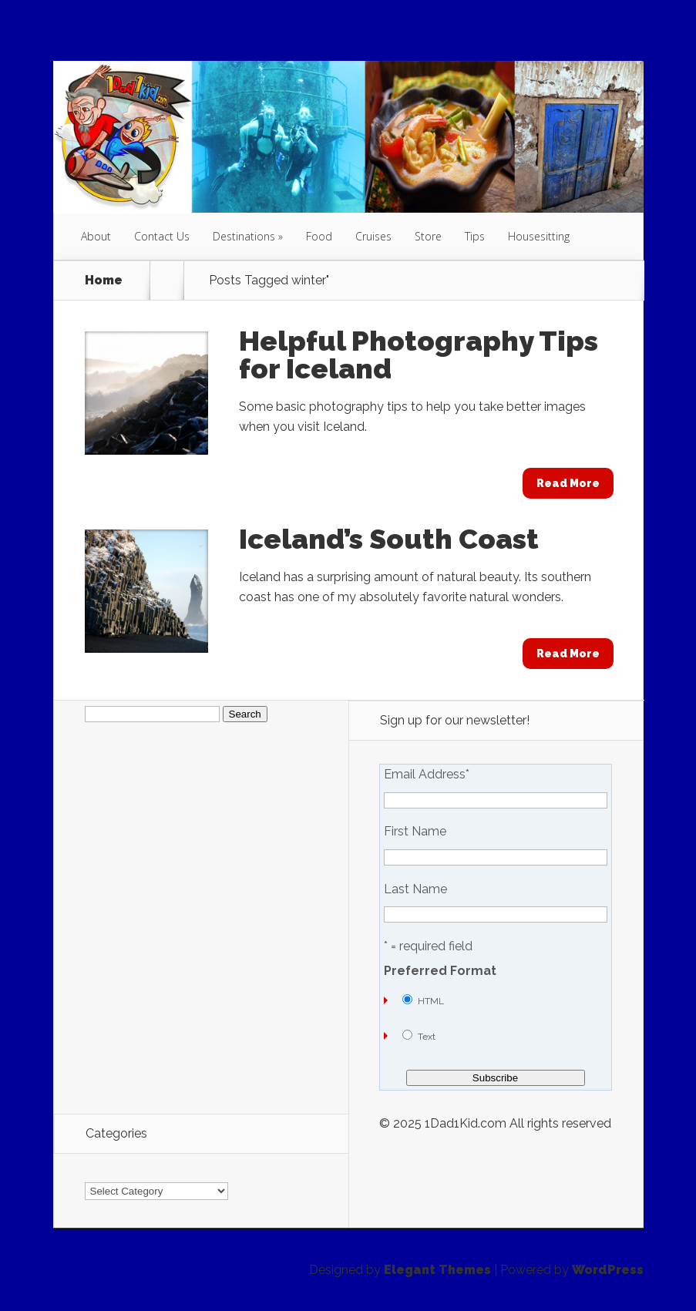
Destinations (244, 236)
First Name (415, 831)
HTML (431, 1001)
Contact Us (162, 236)
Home (104, 280)
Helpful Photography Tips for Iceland (418, 354)
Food (319, 236)
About (96, 236)
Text (426, 1036)
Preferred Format (440, 971)
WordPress (608, 1269)
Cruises (373, 236)
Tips (475, 236)
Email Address (426, 774)
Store (428, 236)
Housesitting (539, 236)
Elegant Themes (437, 1269)
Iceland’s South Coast (389, 539)
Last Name (415, 889)
